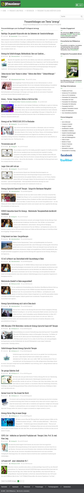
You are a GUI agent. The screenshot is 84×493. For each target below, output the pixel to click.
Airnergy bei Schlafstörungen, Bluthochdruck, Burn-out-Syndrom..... (23, 53)
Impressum (15, 487)
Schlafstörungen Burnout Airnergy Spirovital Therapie (19, 348)
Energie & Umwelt (66, 126)
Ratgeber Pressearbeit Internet (70, 108)
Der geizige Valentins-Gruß (10, 370)
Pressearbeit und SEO (67, 106)
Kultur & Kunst (65, 139)
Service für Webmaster (68, 111)
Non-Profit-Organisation (71, 34)
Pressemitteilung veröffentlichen (49, 10)
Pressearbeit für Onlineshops (69, 102)
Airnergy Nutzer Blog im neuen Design (13, 413)
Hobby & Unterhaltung (67, 135)
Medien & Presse (66, 142)
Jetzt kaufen (78, 82)
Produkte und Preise (16, 10)
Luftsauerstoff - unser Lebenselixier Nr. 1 (14, 460)
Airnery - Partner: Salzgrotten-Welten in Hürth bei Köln (19, 98)
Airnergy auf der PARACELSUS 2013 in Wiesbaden (17, 121)
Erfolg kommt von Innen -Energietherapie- (15, 236)
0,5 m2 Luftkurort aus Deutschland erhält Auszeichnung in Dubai (22, 258)
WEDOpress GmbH (15, 283)
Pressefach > (75, 50)
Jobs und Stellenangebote (68, 137)
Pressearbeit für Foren (67, 99)
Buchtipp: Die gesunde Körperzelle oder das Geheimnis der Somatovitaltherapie (27, 33)
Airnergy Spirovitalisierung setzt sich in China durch (18, 303)
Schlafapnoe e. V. (15, 328)
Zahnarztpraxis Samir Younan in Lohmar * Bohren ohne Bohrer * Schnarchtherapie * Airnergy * (28, 75)
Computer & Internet (67, 124)
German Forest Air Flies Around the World (15, 392)
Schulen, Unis (71, 34)
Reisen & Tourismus (67, 144)
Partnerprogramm (53, 487)
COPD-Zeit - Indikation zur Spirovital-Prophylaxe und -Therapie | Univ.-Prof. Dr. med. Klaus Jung (29, 437)
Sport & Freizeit (66, 146)
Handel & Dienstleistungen (69, 133)
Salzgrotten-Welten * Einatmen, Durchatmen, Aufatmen (24, 101)
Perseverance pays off (8, 143)
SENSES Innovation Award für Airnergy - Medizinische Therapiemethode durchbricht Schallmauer (29, 212)
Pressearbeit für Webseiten (69, 104)
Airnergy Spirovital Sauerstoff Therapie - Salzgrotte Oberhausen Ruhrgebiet (26, 188)
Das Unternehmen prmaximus (69, 113)
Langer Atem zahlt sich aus (10, 166)
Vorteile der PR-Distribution (69, 93)
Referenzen (30, 10)
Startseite (4, 487)
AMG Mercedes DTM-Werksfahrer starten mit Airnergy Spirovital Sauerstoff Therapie (29, 325)
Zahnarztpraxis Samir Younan (18, 79)
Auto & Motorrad (66, 122)
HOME (4, 10)
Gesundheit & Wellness (68, 131)
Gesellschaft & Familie (67, 128)
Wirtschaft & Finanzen (67, 148)
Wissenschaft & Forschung (68, 150)
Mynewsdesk (14, 36)
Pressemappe (39, 487)
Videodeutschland (15, 56)
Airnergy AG (14, 124)
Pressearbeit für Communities (69, 97)
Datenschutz (67, 487)
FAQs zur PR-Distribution (68, 95)
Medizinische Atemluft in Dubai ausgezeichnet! (16, 281)
